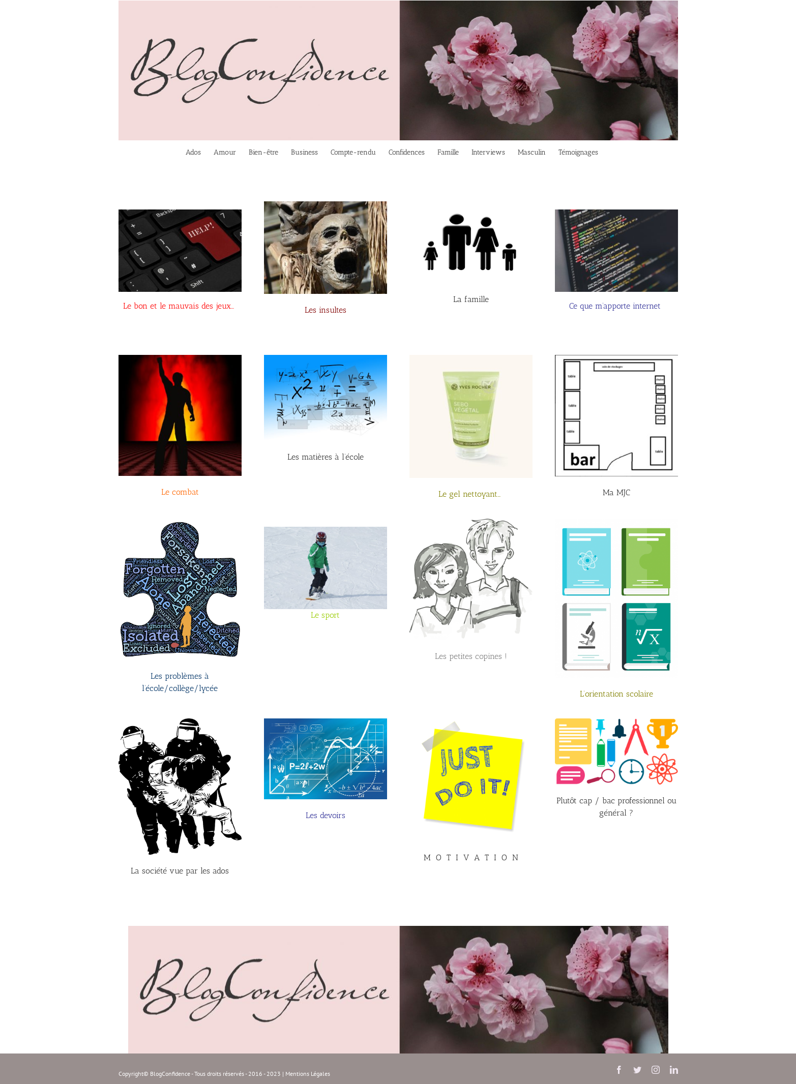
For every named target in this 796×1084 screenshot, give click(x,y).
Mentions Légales (307, 1073)
